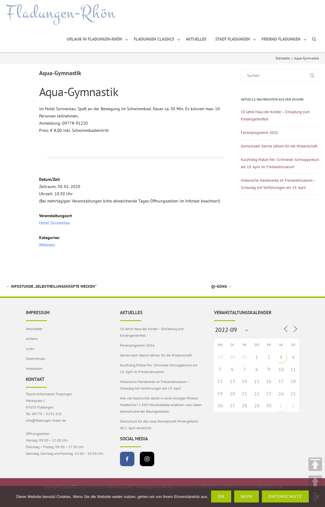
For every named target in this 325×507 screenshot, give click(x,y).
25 (293, 394)
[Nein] (317, 496)
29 (256, 406)
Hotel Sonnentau (54, 223)
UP (315, 482)
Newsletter (34, 328)
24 (281, 394)
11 (293, 369)
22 (256, 394)
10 (281, 369)
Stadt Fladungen (232, 39)
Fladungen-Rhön (61, 13)
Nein (246, 496)
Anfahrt (32, 338)
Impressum (34, 368)
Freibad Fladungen (281, 39)
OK (221, 496)
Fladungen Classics (154, 39)
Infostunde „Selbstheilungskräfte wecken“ (51, 286)
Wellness (47, 244)
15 (256, 381)
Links (30, 348)
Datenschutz (35, 358)
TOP (315, 464)
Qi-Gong (221, 286)
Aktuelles (196, 39)
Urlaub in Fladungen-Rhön (94, 39)
